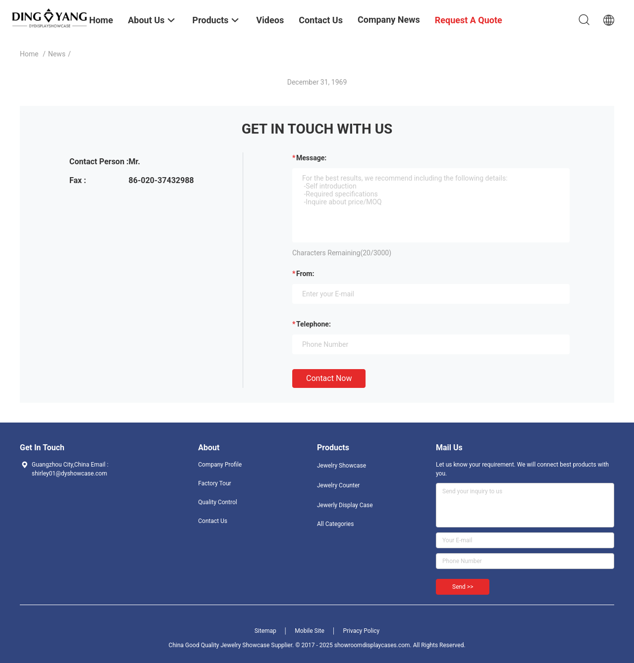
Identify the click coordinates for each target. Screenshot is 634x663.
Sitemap (265, 630)
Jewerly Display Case (345, 505)
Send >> (462, 586)
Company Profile (220, 464)
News (56, 54)
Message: (311, 158)
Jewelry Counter (338, 485)
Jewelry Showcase (341, 465)
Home (29, 54)
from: (305, 274)
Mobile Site (309, 630)
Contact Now (329, 378)
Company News (389, 19)
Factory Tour (214, 483)
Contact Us (212, 521)
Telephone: (313, 324)
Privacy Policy (361, 630)
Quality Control (217, 502)
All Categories (335, 524)
